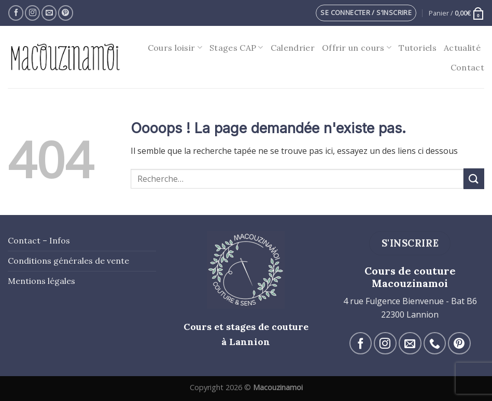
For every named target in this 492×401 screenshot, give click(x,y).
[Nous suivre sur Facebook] (15, 12)
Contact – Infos (39, 240)
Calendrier (293, 47)
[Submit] (473, 178)
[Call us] (435, 343)
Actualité (462, 47)
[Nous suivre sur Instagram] (32, 12)
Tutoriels (418, 47)
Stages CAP (236, 47)
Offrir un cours (356, 47)
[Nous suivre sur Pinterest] (65, 12)
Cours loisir (175, 47)
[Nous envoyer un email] (49, 12)
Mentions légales (41, 281)
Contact (467, 67)
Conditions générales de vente (68, 260)
